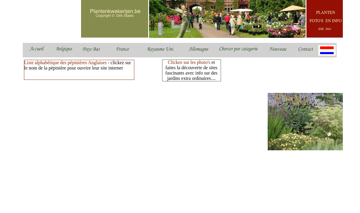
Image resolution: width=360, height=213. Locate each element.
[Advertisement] (130, 97)
